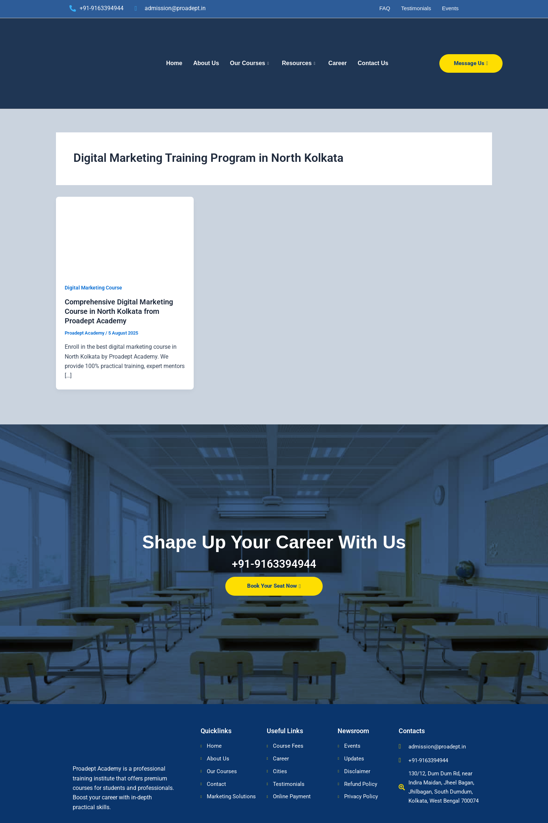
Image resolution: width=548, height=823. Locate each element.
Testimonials (416, 8)
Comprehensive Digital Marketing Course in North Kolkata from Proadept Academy (119, 311)
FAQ (384, 8)
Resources (298, 63)
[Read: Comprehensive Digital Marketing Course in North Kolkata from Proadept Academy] (125, 234)
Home (174, 63)
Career (338, 63)
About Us (206, 63)
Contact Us (373, 63)
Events (450, 8)
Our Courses (249, 63)
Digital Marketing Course (93, 288)
